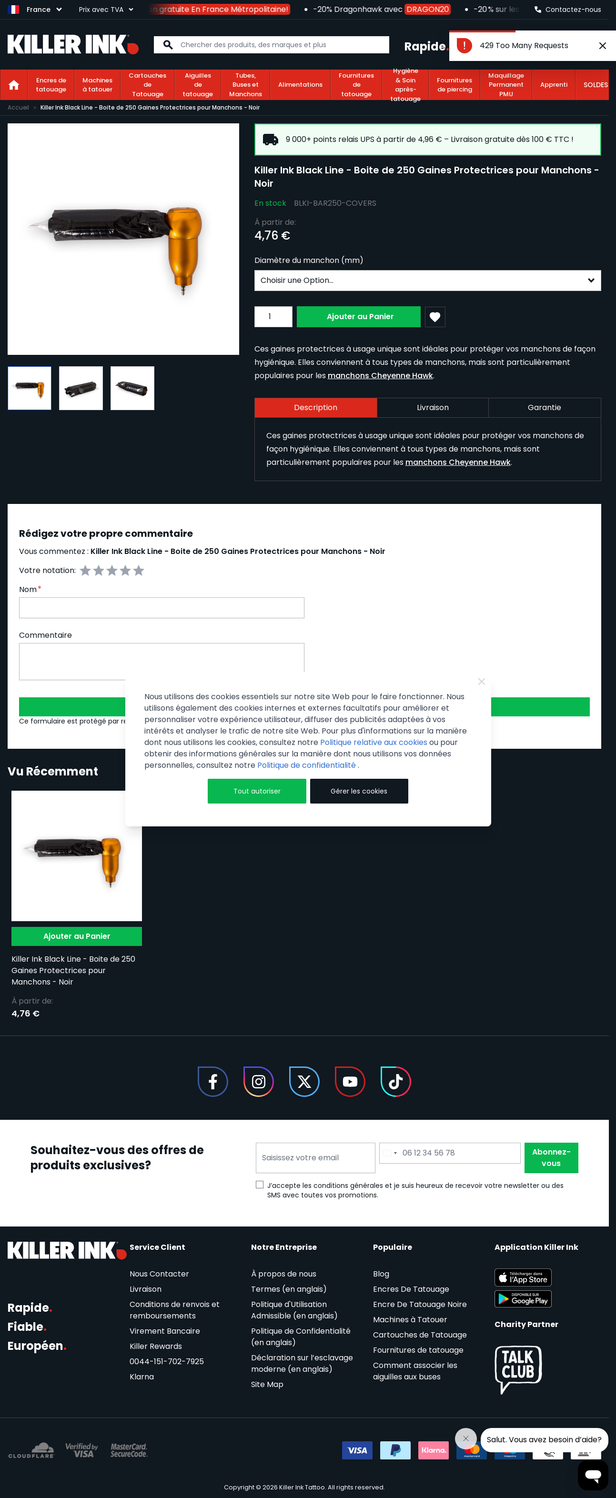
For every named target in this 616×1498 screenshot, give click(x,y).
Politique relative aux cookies (373, 742)
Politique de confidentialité (307, 765)
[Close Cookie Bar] (481, 681)
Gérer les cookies (359, 791)
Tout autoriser (257, 791)
